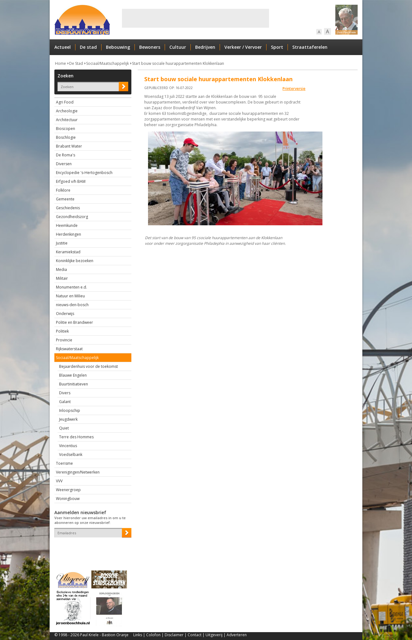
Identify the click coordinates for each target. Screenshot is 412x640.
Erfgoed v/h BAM (70, 181)
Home (60, 63)
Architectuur (67, 119)
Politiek (62, 331)
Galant (65, 401)
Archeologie (67, 111)
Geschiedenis (68, 208)
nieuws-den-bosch (72, 304)
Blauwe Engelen (73, 375)
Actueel (62, 47)
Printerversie (294, 88)
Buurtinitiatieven (73, 384)
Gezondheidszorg (72, 216)
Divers (64, 393)
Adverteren (237, 634)
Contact (194, 634)
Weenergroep (68, 489)
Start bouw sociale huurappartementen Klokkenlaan (178, 63)
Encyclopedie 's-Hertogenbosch (84, 172)
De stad (88, 47)
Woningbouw (68, 498)
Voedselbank (70, 454)
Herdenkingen (68, 234)
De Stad (76, 63)
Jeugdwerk (68, 419)
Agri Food (65, 102)
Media (61, 269)
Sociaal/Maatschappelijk (107, 63)
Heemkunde (67, 225)
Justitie (62, 243)
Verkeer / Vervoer (243, 47)
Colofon (153, 634)
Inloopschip (69, 410)
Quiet (64, 428)
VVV (59, 481)
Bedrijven (205, 47)
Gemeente (65, 199)
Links (137, 634)
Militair (62, 278)
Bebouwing (118, 47)
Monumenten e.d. (71, 287)
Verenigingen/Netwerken (78, 472)
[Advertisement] (195, 18)
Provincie (64, 340)
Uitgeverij (214, 634)
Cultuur (177, 47)
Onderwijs (65, 313)
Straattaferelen (309, 47)
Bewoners (149, 47)
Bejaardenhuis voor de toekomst (88, 366)
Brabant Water (69, 146)
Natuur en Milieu (70, 296)
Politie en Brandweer (74, 322)
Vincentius (68, 445)
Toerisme (64, 463)
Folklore (63, 190)
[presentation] (91, 548)
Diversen (64, 163)
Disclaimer (174, 634)
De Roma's (65, 155)
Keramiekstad (68, 252)
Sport (277, 47)
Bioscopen (65, 128)
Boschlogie (66, 137)
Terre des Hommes (76, 437)
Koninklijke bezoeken (74, 260)
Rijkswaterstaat (69, 348)
